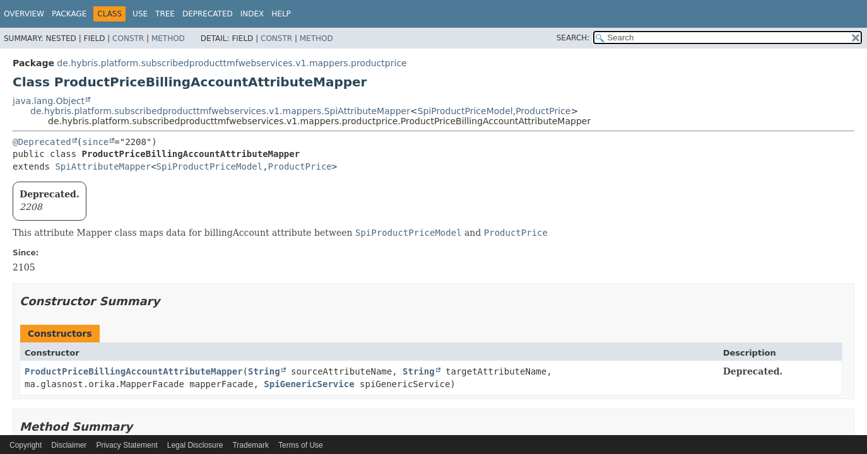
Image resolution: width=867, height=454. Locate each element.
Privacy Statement (126, 445)
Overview (24, 13)
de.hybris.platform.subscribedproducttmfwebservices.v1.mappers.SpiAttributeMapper (220, 111)
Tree (165, 13)
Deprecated (207, 13)
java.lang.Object (49, 101)
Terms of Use (300, 445)
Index (252, 13)
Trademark (250, 445)
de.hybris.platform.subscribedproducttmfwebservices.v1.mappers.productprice (231, 63)
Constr (128, 38)
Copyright (25, 445)
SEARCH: (573, 37)
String (264, 371)
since (95, 142)
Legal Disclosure (195, 445)
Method (168, 38)
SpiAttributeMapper (103, 166)
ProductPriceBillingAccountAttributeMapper (134, 371)
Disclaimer (68, 445)
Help (281, 13)
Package (69, 13)
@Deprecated (42, 142)
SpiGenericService (309, 384)
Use (140, 13)
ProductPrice (543, 111)
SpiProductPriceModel (465, 111)
